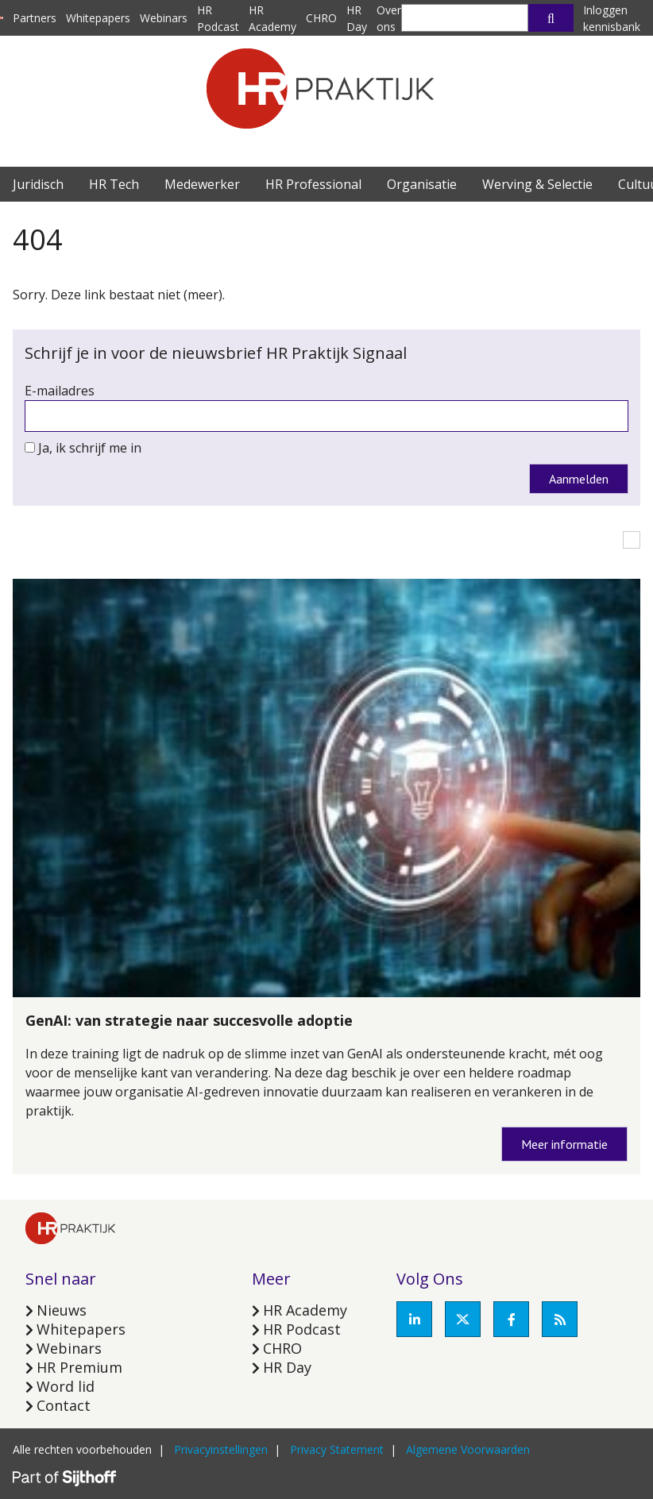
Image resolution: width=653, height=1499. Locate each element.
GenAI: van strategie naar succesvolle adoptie (189, 1020)
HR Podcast (302, 1329)
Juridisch (38, 184)
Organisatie (422, 184)
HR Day (287, 1367)
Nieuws (62, 1310)
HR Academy (305, 1310)
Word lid (66, 1386)
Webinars (163, 17)
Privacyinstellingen (221, 1449)
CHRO (321, 17)
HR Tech (114, 184)
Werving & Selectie (537, 184)
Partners (34, 17)
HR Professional (313, 184)
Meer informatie (564, 1144)
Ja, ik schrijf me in (89, 448)
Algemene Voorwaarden (468, 1449)
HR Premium (79, 1367)
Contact (64, 1405)
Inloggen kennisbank (611, 18)
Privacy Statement (337, 1449)
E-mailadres (60, 390)
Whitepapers (98, 17)
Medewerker (202, 184)
